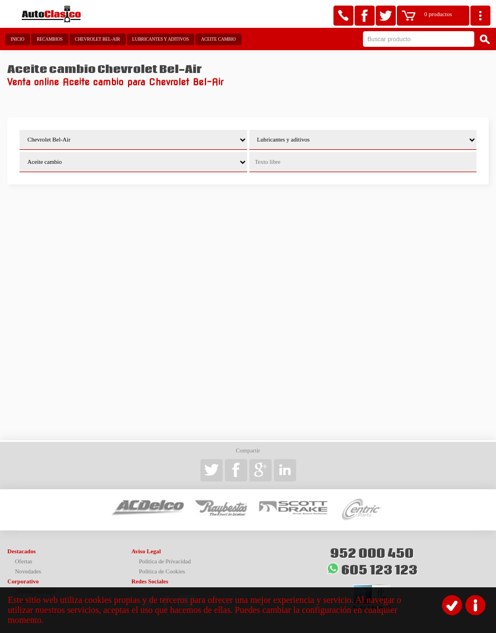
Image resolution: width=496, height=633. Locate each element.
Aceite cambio (218, 39)
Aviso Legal (146, 551)
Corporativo (22, 581)
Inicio (17, 39)
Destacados (21, 551)
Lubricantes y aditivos (160, 39)
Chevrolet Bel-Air (97, 39)
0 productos (438, 14)
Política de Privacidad (165, 561)
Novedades (28, 571)
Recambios (50, 39)
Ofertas (23, 561)
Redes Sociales (149, 581)
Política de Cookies (162, 571)
